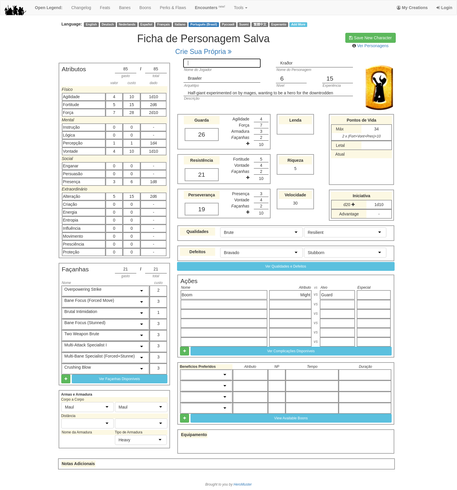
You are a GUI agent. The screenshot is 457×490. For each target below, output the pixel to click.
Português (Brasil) (203, 24)
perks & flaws (173, 7)
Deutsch (108, 24)
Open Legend (48, 7)
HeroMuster (243, 484)
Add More (298, 24)
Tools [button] (241, 7)
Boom (187, 294)
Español (146, 24)
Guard (326, 294)
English (91, 24)
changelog (81, 7)
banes (125, 7)
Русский (228, 24)
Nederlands (127, 24)
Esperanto (278, 24)
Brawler (195, 78)
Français (163, 24)
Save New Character (370, 37)
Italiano (180, 24)
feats (105, 7)
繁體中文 (260, 24)
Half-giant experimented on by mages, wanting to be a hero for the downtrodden (260, 93)
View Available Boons (291, 418)
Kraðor (286, 63)
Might (305, 294)
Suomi (244, 24)
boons (145, 7)
